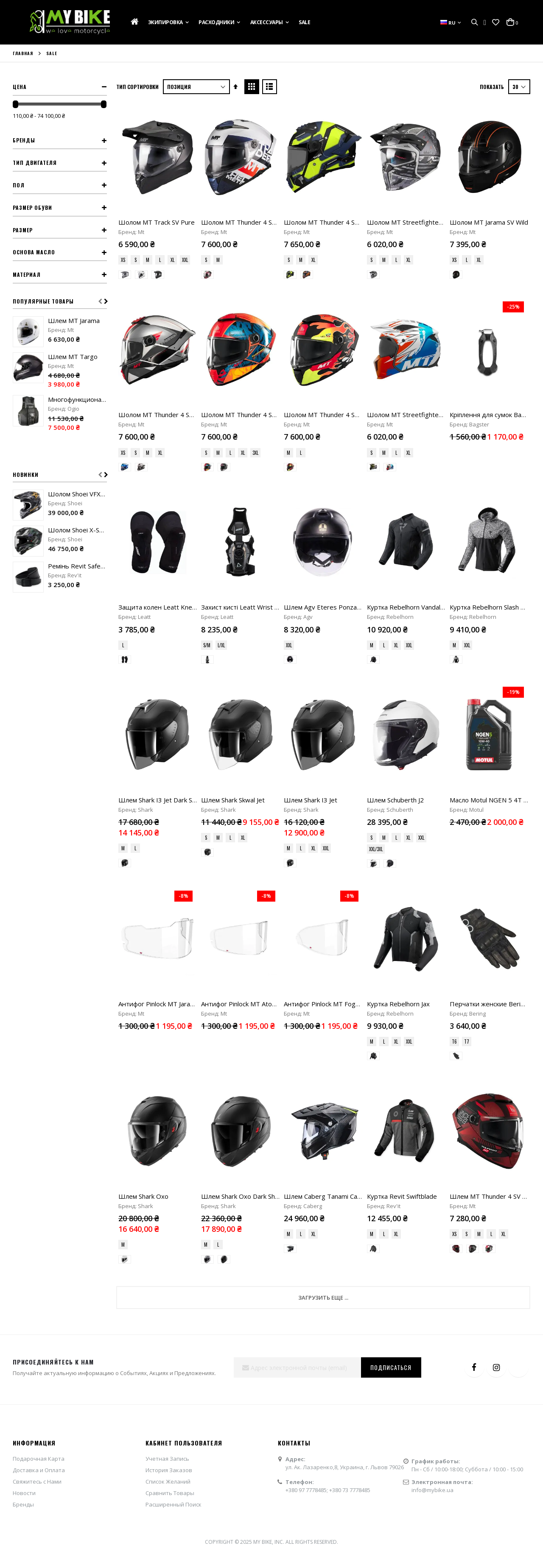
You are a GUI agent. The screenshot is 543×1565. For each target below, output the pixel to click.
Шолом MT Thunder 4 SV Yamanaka (336, 414)
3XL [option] (255, 452)
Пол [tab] (19, 185)
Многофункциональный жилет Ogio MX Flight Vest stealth (77, 399)
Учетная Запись (167, 1124)
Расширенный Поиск (174, 1170)
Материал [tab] (27, 274)
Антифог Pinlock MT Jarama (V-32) (168, 753)
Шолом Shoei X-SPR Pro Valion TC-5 (77, 530)
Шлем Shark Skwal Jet (233, 633)
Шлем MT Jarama (74, 320)
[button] (495, 22)
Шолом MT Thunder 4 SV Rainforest (254, 414)
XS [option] (123, 259)
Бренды (23, 1170)
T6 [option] (454, 791)
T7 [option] (466, 791)
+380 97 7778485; (307, 1156)
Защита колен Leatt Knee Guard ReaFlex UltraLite (193, 524)
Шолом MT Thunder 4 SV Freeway (169, 414)
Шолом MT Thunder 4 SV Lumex (332, 222)
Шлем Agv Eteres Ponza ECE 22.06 (336, 524)
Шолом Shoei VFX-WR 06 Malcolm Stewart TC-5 (77, 494)
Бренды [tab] (24, 140)
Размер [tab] (23, 230)
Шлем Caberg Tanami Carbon (327, 862)
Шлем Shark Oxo (143, 862)
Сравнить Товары (170, 1159)
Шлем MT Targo (73, 356)
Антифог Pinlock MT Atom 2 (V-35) (252, 753)
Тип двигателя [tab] (35, 162)
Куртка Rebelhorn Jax (398, 753)
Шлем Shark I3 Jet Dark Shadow (165, 633)
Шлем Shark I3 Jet (310, 633)
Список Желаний (168, 1147)
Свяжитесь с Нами (37, 1147)
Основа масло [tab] (34, 252)
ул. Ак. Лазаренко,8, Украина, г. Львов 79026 (344, 1133)
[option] (124, 274)
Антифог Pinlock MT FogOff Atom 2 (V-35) (346, 753)
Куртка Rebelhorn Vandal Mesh (412, 524)
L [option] (160, 259)
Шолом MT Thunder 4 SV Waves (249, 222)
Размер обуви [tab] (32, 207)
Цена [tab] (20, 86)
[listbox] (157, 261)
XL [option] (172, 259)
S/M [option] (206, 561)
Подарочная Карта (38, 1124)
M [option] (147, 259)
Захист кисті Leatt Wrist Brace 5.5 (251, 524)
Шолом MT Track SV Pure (156, 222)
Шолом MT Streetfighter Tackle (414, 414)
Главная (23, 53)
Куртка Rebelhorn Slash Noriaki (495, 524)
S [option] (135, 259)
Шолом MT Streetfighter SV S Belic (418, 222)
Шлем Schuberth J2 (395, 633)
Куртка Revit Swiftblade (402, 862)
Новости (24, 1159)
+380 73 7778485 (349, 1156)
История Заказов (169, 1136)
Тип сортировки (137, 86)
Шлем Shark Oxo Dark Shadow (246, 862)
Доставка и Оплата (39, 1136)
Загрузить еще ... (323, 964)
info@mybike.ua (432, 1156)
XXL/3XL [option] (376, 682)
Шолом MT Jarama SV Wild (489, 222)
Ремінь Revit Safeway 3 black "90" (77, 566)
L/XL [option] (221, 561)
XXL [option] (185, 259)
